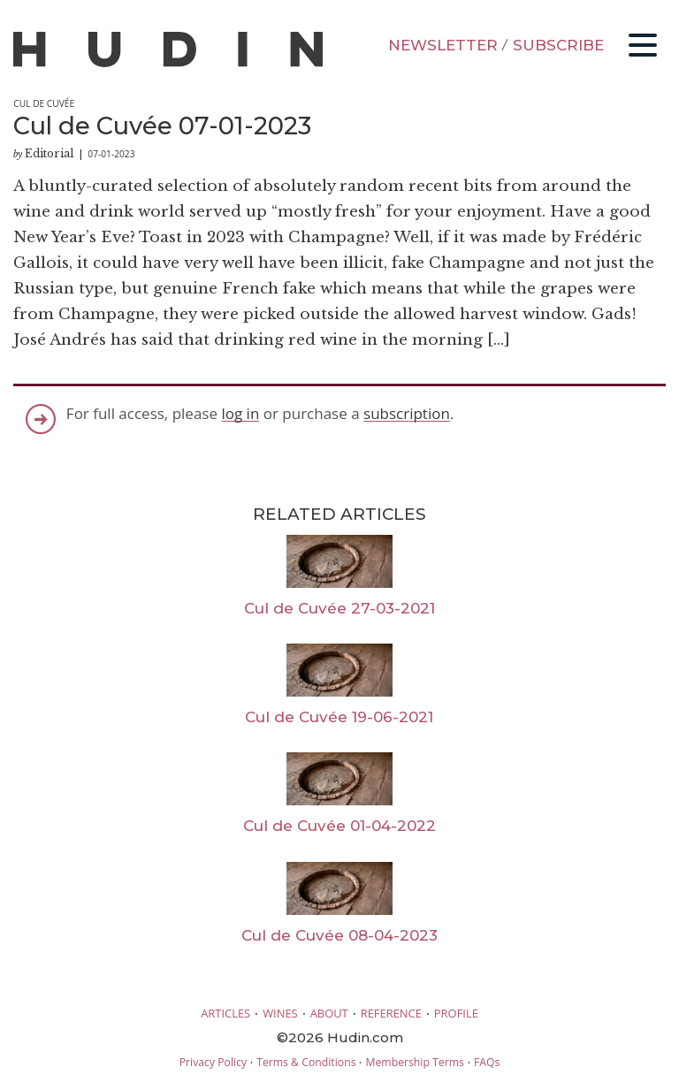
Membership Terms (414, 1062)
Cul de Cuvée (43, 103)
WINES (280, 1013)
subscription (406, 413)
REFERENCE (391, 1013)
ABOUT (329, 1013)
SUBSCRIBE (558, 45)
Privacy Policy (213, 1062)
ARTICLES (225, 1013)
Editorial (49, 153)
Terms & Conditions (305, 1062)
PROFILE (456, 1013)
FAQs (487, 1062)
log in (240, 413)
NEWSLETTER (443, 45)
